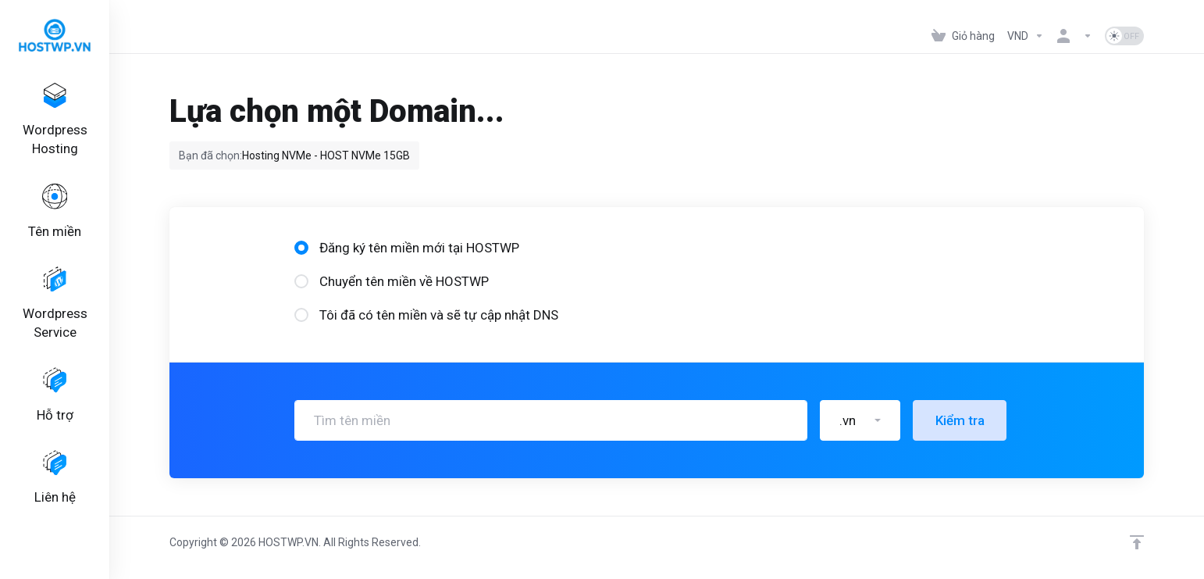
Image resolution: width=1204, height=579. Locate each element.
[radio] (301, 248)
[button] (860, 420)
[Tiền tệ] (1025, 36)
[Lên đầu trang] (1136, 542)
